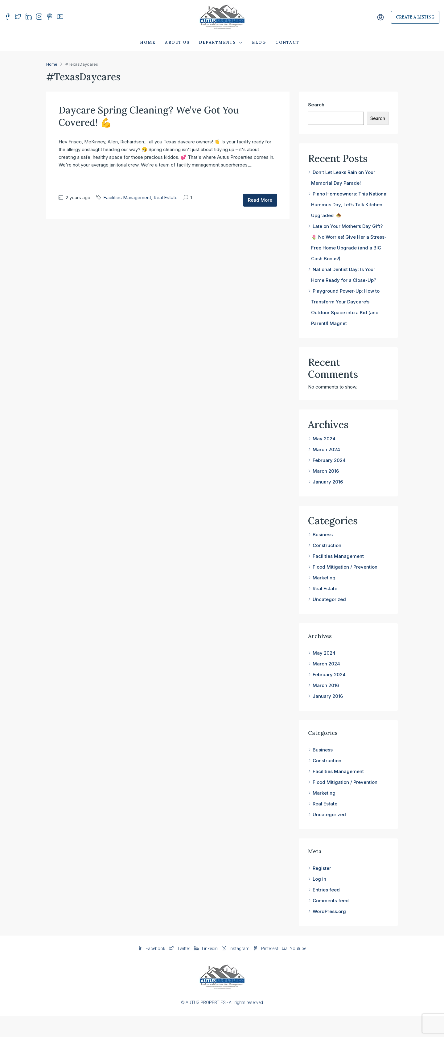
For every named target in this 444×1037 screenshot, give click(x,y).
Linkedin (206, 948)
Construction (327, 545)
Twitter (180, 948)
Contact (287, 42)
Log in (319, 879)
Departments (217, 42)
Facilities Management (127, 197)
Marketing (324, 578)
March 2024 (326, 449)
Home (147, 42)
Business (323, 534)
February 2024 (329, 460)
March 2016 (326, 471)
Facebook (152, 948)
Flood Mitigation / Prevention (345, 567)
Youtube (294, 948)
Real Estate (166, 197)
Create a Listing (415, 17)
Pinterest (266, 948)
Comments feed (331, 900)
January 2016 (328, 482)
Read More (260, 200)
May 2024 (324, 439)
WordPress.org (329, 911)
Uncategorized (329, 599)
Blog (259, 42)
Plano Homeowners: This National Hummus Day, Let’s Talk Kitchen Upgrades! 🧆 (349, 204)
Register (322, 868)
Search (316, 105)
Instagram (236, 948)
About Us (177, 42)
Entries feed (326, 890)
